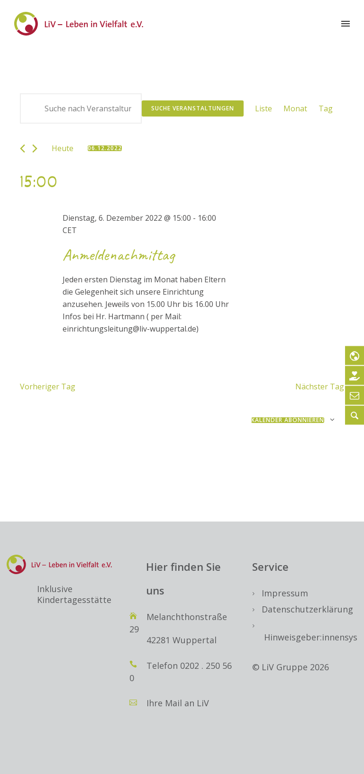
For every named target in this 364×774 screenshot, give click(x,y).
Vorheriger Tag (47, 386)
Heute (62, 148)
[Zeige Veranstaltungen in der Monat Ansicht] (295, 108)
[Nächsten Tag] (34, 148)
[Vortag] (22, 148)
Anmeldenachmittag (118, 254)
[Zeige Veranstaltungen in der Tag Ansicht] (325, 108)
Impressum (285, 593)
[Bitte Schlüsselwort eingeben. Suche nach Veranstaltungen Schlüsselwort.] (81, 108)
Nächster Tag (319, 386)
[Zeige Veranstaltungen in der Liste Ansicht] (263, 108)
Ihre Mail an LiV (177, 703)
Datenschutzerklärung (307, 609)
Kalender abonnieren (287, 420)
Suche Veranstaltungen (192, 108)
